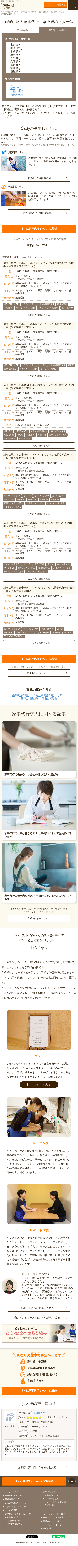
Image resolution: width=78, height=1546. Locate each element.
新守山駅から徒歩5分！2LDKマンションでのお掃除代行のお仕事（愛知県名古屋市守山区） (37, 326)
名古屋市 (53, 12)
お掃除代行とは (51, 1495)
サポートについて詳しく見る (37, 1308)
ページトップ (72, 1481)
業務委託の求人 (12, 1499)
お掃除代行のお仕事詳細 (37, 178)
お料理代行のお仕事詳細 (37, 213)
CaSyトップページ (13, 1492)
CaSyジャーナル (37, 918)
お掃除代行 (16, 91)
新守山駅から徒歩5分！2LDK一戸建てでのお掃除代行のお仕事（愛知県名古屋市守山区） (37, 525)
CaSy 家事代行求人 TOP (9, 12)
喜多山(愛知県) (20, 695)
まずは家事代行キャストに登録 (39, 228)
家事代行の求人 (13, 1517)
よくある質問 (11, 1510)
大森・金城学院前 (43, 695)
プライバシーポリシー (53, 1525)
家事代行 (15, 88)
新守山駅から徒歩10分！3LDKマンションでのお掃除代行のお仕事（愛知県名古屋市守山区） (38, 387)
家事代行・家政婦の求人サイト (12, 4)
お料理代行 (16, 94)
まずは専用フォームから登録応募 (34, 1481)
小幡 (60, 695)
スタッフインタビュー (15, 1506)
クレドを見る (39, 1084)
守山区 (61, 12)
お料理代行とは (51, 1498)
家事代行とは (49, 1492)
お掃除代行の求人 (14, 1520)
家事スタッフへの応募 (53, 1517)
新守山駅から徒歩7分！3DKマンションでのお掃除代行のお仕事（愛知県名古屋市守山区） (38, 265)
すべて (14, 84)
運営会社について (51, 1521)
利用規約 (47, 1528)
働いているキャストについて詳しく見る (37, 1317)
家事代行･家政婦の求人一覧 (31, 12)
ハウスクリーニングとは (55, 1502)
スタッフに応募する (56, 4)
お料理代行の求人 (14, 1524)
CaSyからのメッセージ (16, 1503)
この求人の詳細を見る (39, 315)
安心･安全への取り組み (54, 1514)
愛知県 (45, 12)
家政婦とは (49, 1505)
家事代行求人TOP (37, 245)
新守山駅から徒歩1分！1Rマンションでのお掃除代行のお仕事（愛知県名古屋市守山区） (38, 589)
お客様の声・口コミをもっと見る (37, 1467)
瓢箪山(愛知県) (29, 698)
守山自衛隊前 (49, 698)
